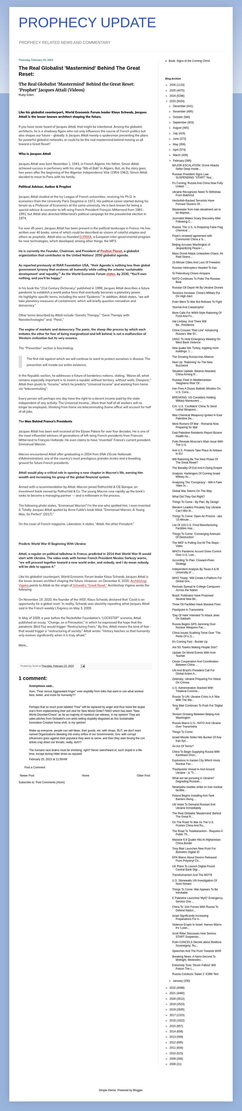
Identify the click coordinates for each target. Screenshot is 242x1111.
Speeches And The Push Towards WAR (196, 951)
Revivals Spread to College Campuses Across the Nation (196, 588)
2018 (173, 1009)
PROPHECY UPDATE (87, 22)
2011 (173, 1047)
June (176, 138)
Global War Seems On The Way (192, 491)
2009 (173, 1058)
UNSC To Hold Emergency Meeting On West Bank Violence (196, 341)
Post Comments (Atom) (50, 782)
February (179, 160)
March (177, 155)
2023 (173, 101)
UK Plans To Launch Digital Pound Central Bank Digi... (193, 868)
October (178, 117)
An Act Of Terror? (183, 746)
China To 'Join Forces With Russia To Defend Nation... (195, 908)
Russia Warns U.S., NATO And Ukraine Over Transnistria (196, 724)
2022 (173, 987)
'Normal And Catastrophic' (188, 307)
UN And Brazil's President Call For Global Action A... (193, 672)
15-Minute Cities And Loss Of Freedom (196, 262)
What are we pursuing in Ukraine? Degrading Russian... (193, 780)
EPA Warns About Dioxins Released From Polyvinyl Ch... (194, 859)
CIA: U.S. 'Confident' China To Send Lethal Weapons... (194, 408)
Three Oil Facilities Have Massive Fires (196, 604)
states (110, 274)
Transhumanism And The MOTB (192, 875)
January (178, 980)
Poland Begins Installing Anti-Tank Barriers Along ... (193, 797)
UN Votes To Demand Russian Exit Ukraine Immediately (193, 806)
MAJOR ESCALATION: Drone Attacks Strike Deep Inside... (195, 167)
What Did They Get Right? (188, 496)
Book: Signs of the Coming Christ (189, 61)
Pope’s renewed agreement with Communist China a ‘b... (192, 237)
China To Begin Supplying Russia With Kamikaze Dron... (196, 753)
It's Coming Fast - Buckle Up (190, 641)
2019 (173, 1004)
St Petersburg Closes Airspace (191, 273)
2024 (173, 96)
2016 (173, 1020)
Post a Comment (34, 767)
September (180, 122)
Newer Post (27, 775)
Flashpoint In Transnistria (187, 609)
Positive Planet (111, 251)
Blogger (137, 1090)
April (176, 149)
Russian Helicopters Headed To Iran (194, 267)
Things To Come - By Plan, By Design (195, 502)
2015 (173, 1026)
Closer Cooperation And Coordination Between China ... (195, 663)
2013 (173, 1036)
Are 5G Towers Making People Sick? (195, 647)
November (180, 111)
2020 (173, 998)
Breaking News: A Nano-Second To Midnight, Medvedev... (194, 958)
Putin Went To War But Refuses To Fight (197, 301)
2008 (173, 1064)
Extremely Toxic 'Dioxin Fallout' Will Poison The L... (194, 967)
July (176, 133)
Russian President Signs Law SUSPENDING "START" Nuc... (193, 176)
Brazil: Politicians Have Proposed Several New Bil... (192, 597)
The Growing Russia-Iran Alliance (193, 357)
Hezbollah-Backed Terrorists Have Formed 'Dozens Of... (193, 202)
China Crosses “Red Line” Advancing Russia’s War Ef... (195, 332)
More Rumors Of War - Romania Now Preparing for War (195, 425)
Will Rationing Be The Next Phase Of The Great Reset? (195, 461)
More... (23, 645)
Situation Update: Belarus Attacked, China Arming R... (194, 372)
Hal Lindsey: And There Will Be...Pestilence (189, 323)
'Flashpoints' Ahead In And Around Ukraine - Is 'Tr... (193, 771)
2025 (173, 90)
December (180, 106)
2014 (173, 1031)
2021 (173, 993)
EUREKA (86, 237)
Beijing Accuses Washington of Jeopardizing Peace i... (191, 246)
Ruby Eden (26, 95)
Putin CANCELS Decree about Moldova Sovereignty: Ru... (196, 943)
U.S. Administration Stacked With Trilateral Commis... (192, 689)
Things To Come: (182, 732)
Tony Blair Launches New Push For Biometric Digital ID (194, 850)
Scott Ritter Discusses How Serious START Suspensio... (194, 935)
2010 (173, 1053)
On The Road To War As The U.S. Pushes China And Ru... (193, 824)
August (177, 127)
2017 (173, 1015)
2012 (173, 1042)
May (176, 144)
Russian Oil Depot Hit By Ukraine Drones (197, 287)
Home (85, 775)
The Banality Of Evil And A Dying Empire (197, 468)
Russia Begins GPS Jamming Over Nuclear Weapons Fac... (194, 626)
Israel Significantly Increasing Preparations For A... (190, 917)
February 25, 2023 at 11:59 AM (48, 759)
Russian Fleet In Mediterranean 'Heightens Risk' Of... (191, 381)
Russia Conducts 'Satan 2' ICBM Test (195, 974)
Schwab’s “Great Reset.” (89, 585)
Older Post (143, 775)
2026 (173, 85)
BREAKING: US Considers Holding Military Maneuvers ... (194, 399)
